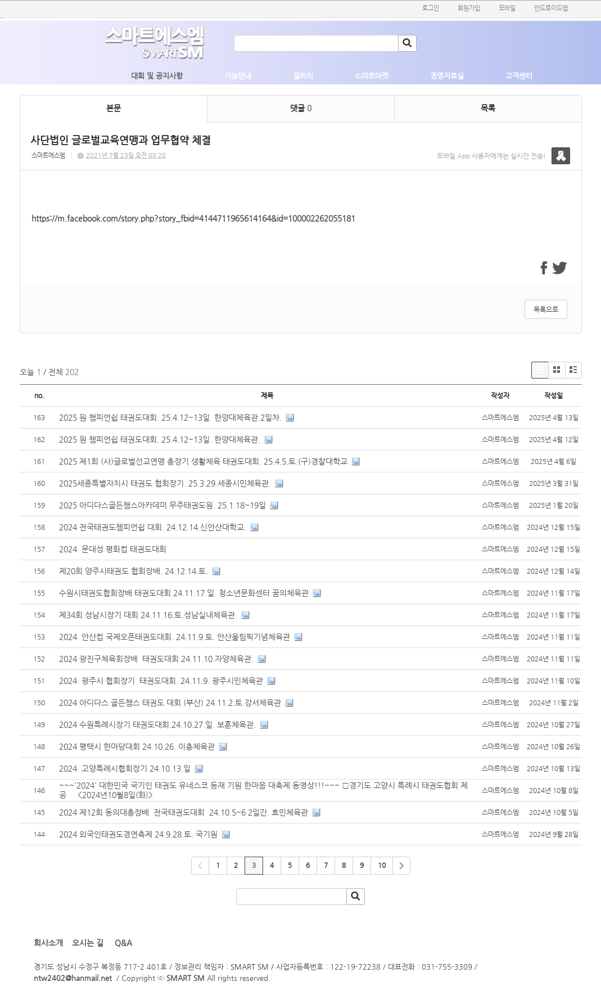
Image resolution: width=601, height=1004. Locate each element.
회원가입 (469, 8)
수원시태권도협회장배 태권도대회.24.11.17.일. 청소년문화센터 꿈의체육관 (184, 592)
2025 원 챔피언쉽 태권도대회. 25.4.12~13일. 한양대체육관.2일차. (170, 417)
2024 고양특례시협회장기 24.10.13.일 (125, 768)
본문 (113, 107)
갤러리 (303, 75)
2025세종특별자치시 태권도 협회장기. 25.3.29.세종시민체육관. (165, 483)
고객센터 (518, 75)
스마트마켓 (371, 75)
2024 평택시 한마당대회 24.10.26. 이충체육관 (137, 746)
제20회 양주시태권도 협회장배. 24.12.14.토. (133, 570)
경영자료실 (447, 75)
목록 (488, 107)
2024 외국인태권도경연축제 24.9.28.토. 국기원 (138, 834)
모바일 (507, 8)
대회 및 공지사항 (157, 75)
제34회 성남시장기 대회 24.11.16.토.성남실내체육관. (148, 614)
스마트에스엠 (48, 155)
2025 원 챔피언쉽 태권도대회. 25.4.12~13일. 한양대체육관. (159, 439)
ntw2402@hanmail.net (73, 978)
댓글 (300, 107)
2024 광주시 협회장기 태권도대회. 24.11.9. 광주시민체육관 (161, 680)
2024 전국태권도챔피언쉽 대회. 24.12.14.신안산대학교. (152, 527)
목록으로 (546, 309)
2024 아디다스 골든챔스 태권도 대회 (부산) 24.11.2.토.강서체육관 (170, 702)
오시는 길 (87, 942)
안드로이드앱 (551, 8)
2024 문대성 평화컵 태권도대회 (114, 548)
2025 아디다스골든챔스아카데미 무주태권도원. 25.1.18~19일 (162, 505)
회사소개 (48, 942)
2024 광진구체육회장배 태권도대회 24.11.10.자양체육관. (156, 658)
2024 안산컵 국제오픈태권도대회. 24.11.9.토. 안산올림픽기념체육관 (174, 636)
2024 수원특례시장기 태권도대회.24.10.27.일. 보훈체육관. (157, 724)
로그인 (430, 8)
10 (382, 865)
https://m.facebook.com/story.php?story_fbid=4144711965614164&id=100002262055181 (193, 218)
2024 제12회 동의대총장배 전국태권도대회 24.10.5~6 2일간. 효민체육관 (183, 812)
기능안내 (237, 75)
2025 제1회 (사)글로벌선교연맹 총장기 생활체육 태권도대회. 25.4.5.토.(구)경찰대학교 (203, 461)
